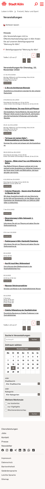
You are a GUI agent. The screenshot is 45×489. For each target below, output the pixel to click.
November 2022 (22, 349)
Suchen (34, 339)
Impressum (6, 458)
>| (29, 61)
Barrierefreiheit (8, 466)
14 (8, 364)
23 (18, 368)
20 (37, 364)
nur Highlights (14, 407)
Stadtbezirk (22, 379)
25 (28, 368)
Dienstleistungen (9, 429)
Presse (4, 441)
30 (18, 372)
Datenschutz (7, 462)
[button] (42, 4)
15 (13, 364)
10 (23, 360)
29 (13, 372)
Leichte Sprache (8, 475)
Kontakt (5, 437)
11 (28, 360)
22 (13, 368)
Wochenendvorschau (17, 410)
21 (8, 368)
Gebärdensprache (9, 471)
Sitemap (5, 479)
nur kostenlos (13, 403)
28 (8, 372)
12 (33, 360)
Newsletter (6, 445)
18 (28, 364)
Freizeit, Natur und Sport (28, 11)
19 (33, 364)
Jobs (3, 433)
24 (23, 368)
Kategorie (22, 390)
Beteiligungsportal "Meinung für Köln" (22, 49)
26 (33, 368)
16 (18, 364)
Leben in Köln (7, 11)
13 (37, 360)
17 (23, 364)
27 (37, 368)
